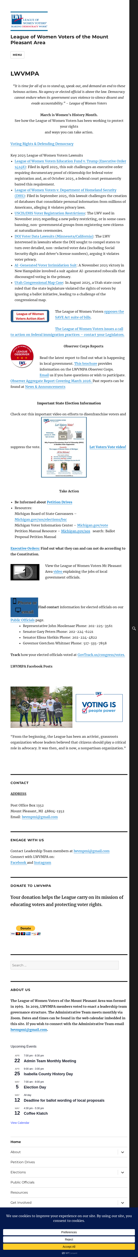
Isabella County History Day (48, 1074)
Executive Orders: (25, 548)
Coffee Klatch (36, 1113)
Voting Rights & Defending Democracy (42, 144)
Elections (18, 1172)
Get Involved (21, 1203)
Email (44, 375)
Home (16, 1142)
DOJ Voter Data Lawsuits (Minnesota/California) (54, 236)
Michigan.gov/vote (92, 525)
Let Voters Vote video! (108, 447)
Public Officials (23, 620)
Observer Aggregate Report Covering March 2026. (52, 381)
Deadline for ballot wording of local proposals (64, 1100)
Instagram (42, 862)
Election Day (35, 1087)
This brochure (85, 363)
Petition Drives (59, 502)
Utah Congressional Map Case (39, 282)
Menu (17, 54)
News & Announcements (45, 387)
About (16, 1152)
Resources (19, 1192)
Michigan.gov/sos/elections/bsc (41, 519)
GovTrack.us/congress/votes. (101, 655)
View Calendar (20, 1122)
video (58, 571)
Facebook (19, 862)
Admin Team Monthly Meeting (50, 1061)
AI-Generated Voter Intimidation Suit (46, 265)
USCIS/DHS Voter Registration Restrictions (50, 213)
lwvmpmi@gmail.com (40, 817)
